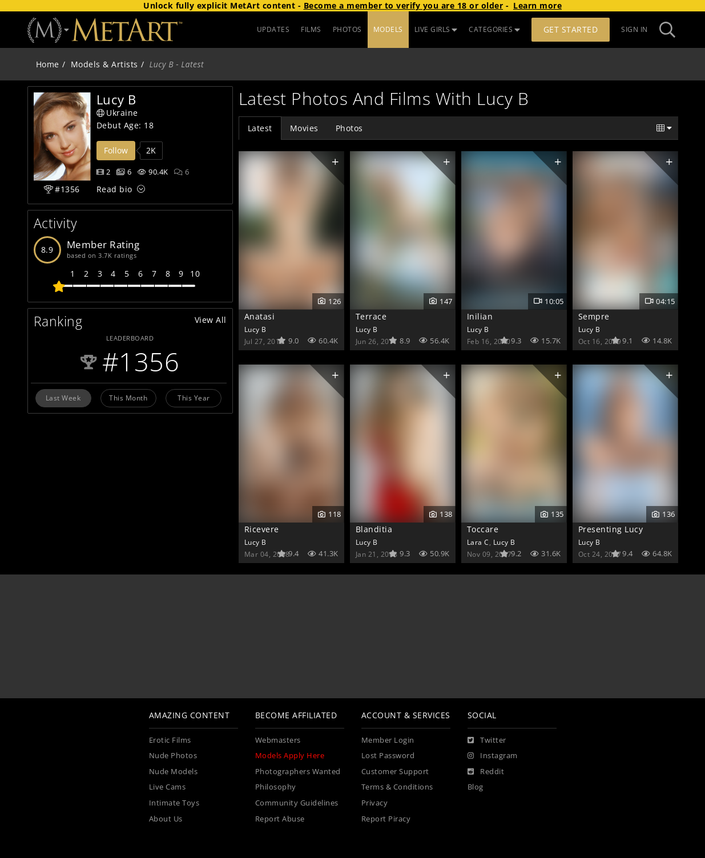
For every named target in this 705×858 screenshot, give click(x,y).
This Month (128, 397)
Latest (260, 128)
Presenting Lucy (610, 529)
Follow (116, 150)
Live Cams (167, 787)
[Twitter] (487, 740)
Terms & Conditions (397, 787)
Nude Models (173, 771)
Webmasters (278, 740)
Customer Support (395, 771)
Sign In (634, 29)
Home (47, 64)
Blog (476, 787)
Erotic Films (170, 740)
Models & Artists (104, 64)
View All (211, 319)
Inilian (480, 316)
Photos (349, 128)
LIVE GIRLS (436, 29)
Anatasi (259, 316)
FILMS (311, 29)
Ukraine (117, 112)
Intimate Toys (174, 803)
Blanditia (374, 529)
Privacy (374, 803)
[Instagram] (493, 756)
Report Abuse (280, 819)
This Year (194, 397)
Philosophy (275, 787)
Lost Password (388, 755)
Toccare (483, 529)
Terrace (371, 316)
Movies (304, 128)
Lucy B (255, 329)
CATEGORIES (494, 29)
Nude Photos (173, 755)
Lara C (478, 542)
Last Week (63, 397)
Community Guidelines (297, 803)
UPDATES (273, 29)
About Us (166, 819)
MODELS (388, 29)
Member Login (387, 740)
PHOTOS (347, 29)
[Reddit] (486, 772)
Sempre (594, 316)
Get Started (570, 29)
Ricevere (261, 529)
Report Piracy (386, 819)
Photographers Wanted (298, 771)
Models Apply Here (290, 755)
